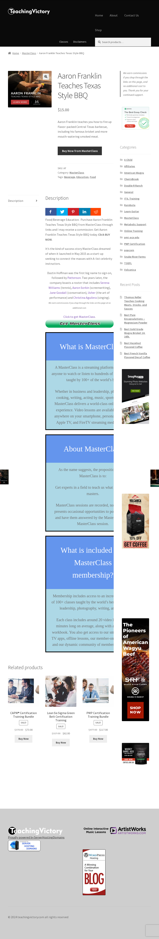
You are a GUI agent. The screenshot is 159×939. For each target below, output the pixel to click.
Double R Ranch (133, 185)
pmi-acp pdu (131, 237)
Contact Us (131, 15)
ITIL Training (131, 198)
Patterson (74, 278)
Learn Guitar (131, 211)
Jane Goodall (58, 293)
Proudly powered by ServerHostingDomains (36, 837)
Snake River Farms (135, 256)
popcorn (129, 250)
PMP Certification (134, 244)
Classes (63, 41)
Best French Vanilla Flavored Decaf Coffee (137, 355)
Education (82, 177)
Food (93, 177)
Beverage (69, 177)
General (128, 192)
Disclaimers (79, 41)
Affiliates (129, 166)
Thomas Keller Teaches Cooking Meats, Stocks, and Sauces (135, 302)
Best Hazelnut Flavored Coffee (133, 345)
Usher (91, 293)
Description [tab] (15, 201)
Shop (98, 30)
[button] (46, 77)
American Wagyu (134, 172)
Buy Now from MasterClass (80, 151)
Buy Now (23, 738)
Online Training (133, 231)
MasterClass (29, 53)
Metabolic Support (135, 224)
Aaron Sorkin (80, 288)
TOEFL (128, 263)
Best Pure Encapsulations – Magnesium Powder (135, 318)
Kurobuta (129, 205)
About (114, 15)
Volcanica (130, 269)
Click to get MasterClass (79, 317)
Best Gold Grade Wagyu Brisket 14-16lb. (134, 332)
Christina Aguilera (85, 297)
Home (99, 15)
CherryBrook (131, 179)
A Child (128, 160)
